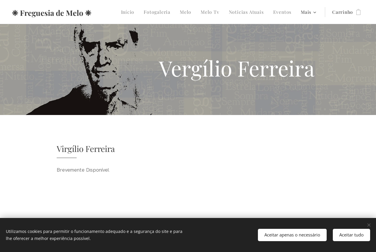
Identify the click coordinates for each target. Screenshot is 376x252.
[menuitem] (135, 12)
